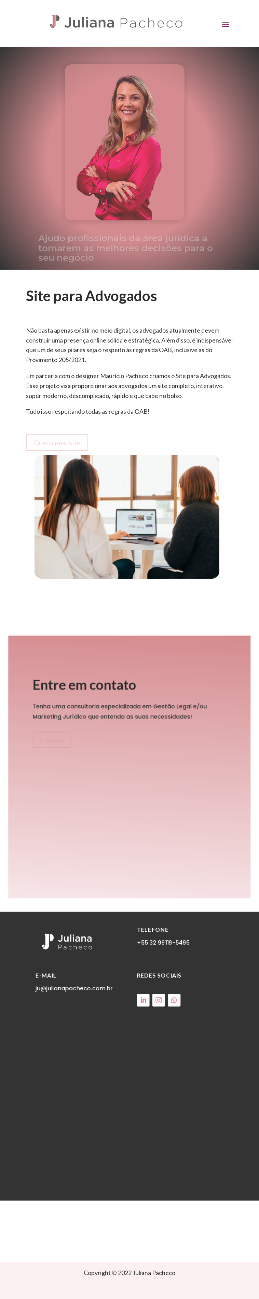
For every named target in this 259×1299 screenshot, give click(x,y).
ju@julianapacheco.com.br (75, 1000)
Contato (53, 741)
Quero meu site (57, 442)
